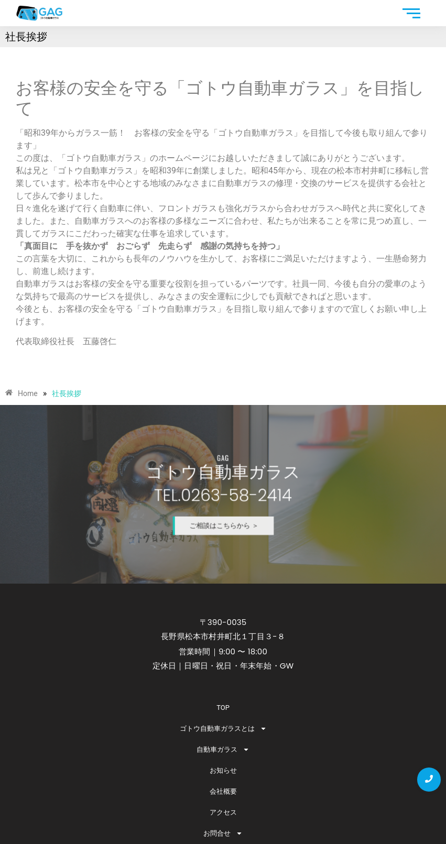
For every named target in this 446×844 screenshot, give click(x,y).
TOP (223, 707)
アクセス (223, 812)
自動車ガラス (223, 749)
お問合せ (223, 833)
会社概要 (223, 791)
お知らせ (223, 770)
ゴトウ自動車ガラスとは (223, 728)
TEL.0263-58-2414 (223, 495)
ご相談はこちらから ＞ (223, 516)
